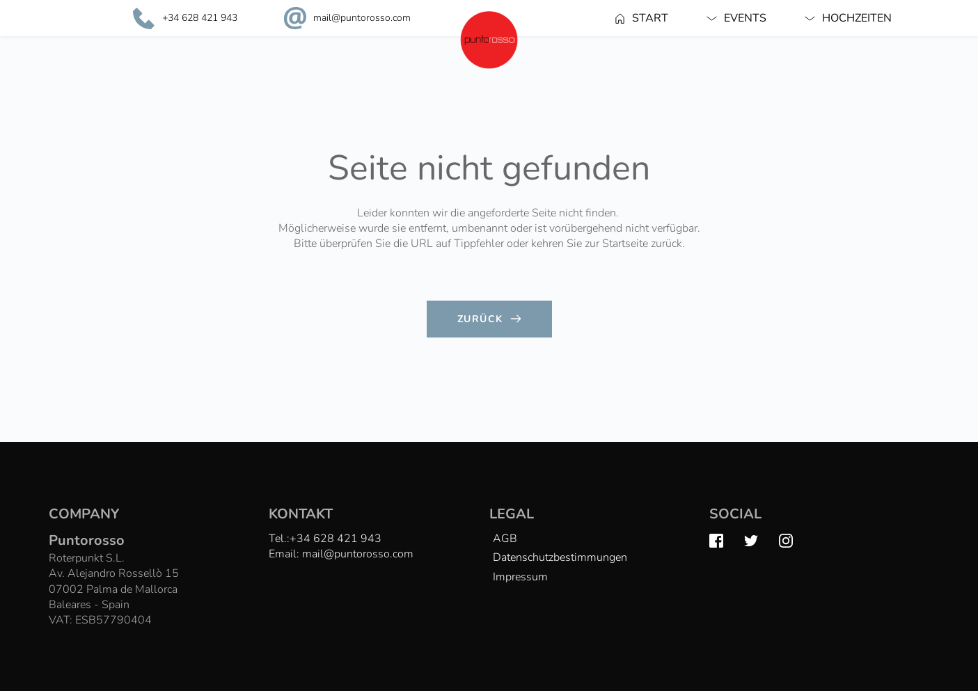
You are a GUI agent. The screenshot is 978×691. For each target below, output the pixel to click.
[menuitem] (641, 18)
